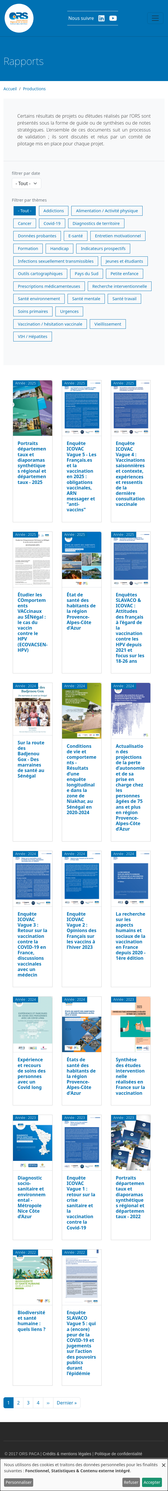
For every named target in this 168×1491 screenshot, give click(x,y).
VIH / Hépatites (32, 336)
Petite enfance (125, 273)
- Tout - (24, 210)
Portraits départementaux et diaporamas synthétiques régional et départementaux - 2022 (130, 1197)
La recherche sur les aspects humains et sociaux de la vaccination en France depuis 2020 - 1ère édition (130, 936)
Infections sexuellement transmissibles (56, 261)
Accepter (152, 1482)
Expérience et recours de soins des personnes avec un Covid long (32, 1073)
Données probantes (37, 236)
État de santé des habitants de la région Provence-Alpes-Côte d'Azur (81, 611)
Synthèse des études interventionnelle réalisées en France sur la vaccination (130, 1076)
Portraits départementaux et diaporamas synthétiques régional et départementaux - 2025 (32, 462)
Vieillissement (107, 324)
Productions (34, 88)
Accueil (10, 88)
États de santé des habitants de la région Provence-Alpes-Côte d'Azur (81, 1076)
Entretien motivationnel (118, 236)
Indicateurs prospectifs (103, 248)
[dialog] (84, 1475)
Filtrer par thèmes (29, 200)
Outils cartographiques (40, 273)
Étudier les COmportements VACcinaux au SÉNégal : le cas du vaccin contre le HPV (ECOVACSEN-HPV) (33, 622)
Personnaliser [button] (19, 1482)
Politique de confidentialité (118, 1454)
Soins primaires (33, 311)
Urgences (69, 311)
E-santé (75, 236)
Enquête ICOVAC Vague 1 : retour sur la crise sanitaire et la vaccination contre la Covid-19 (81, 1203)
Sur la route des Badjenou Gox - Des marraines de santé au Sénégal (31, 759)
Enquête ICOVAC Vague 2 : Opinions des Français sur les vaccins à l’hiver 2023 (81, 930)
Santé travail (124, 298)
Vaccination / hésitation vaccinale (50, 324)
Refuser (131, 1482)
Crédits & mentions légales (67, 1454)
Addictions (54, 210)
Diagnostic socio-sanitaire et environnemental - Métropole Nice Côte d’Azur (32, 1197)
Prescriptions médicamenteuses (49, 286)
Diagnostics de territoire (96, 223)
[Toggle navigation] (155, 18)
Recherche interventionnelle (119, 286)
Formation (28, 248)
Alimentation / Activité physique (107, 210)
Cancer (24, 223)
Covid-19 (52, 223)
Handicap (59, 248)
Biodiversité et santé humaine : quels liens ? (31, 1320)
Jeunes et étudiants (124, 261)
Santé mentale (86, 298)
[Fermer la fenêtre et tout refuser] (163, 1462)
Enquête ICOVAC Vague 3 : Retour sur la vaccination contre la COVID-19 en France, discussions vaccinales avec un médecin (32, 944)
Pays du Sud (86, 273)
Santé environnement (39, 298)
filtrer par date (26, 173)
